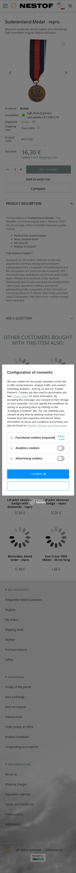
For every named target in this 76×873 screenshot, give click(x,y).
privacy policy (20, 396)
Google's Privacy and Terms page (47, 425)
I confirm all (38, 474)
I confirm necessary (38, 486)
